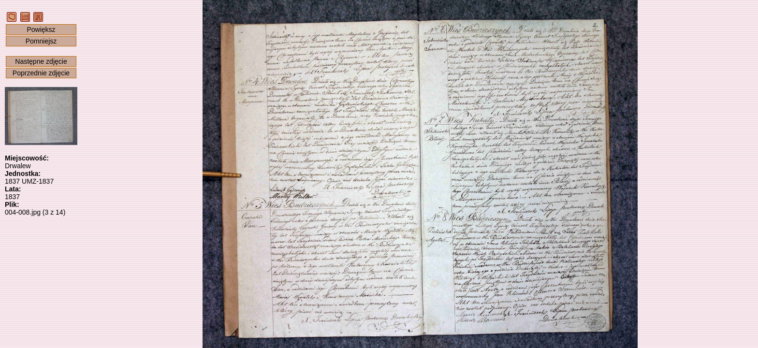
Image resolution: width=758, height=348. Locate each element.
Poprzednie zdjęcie (41, 73)
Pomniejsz (41, 41)
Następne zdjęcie (41, 61)
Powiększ (41, 29)
